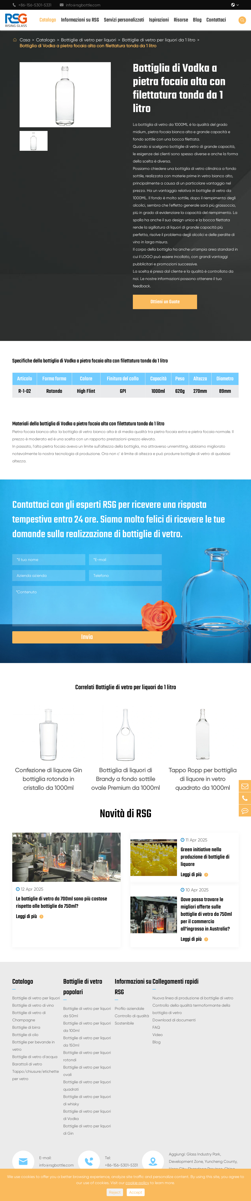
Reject (115, 1192)
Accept (135, 1192)
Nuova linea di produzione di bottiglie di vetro (192, 998)
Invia (87, 637)
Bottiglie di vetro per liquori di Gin (87, 1130)
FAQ (156, 1027)
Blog (197, 20)
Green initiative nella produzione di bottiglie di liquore (205, 857)
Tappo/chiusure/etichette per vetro (35, 1075)
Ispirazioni (159, 20)
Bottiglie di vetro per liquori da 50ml (87, 1012)
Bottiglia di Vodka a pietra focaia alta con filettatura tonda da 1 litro (88, 45)
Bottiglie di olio (25, 1034)
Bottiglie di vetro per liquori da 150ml (87, 1042)
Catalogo (47, 20)
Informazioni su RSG (80, 20)
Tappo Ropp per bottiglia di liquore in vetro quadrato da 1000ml (203, 779)
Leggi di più (29, 916)
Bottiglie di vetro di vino (33, 1005)
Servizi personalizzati (124, 20)
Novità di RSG (125, 814)
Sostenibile (124, 1023)
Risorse (181, 20)
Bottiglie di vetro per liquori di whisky (87, 1100)
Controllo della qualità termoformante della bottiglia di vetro (191, 1009)
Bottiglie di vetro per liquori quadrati (87, 1086)
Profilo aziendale (129, 1008)
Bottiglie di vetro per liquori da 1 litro (158, 39)
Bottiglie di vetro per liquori (88, 39)
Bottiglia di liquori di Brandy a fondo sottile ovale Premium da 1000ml (125, 779)
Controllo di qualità (132, 1016)
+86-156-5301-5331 (31, 5)
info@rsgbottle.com (80, 5)
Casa (25, 39)
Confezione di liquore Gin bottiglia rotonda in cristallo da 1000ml (48, 779)
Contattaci (216, 20)
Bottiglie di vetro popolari (82, 987)
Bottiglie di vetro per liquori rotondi (87, 1056)
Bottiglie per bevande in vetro (33, 1046)
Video (157, 1034)
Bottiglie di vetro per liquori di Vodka (87, 1115)
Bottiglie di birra (26, 1027)
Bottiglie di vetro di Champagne (29, 1016)
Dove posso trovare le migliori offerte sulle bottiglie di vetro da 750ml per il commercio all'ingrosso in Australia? (206, 914)
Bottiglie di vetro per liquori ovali (87, 1071)
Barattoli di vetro (27, 1064)
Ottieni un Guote (165, 302)
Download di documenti (174, 1020)
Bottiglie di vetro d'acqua (34, 1056)
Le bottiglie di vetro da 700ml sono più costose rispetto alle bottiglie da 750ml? (61, 902)
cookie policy (137, 1182)
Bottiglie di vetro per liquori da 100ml (87, 1027)
